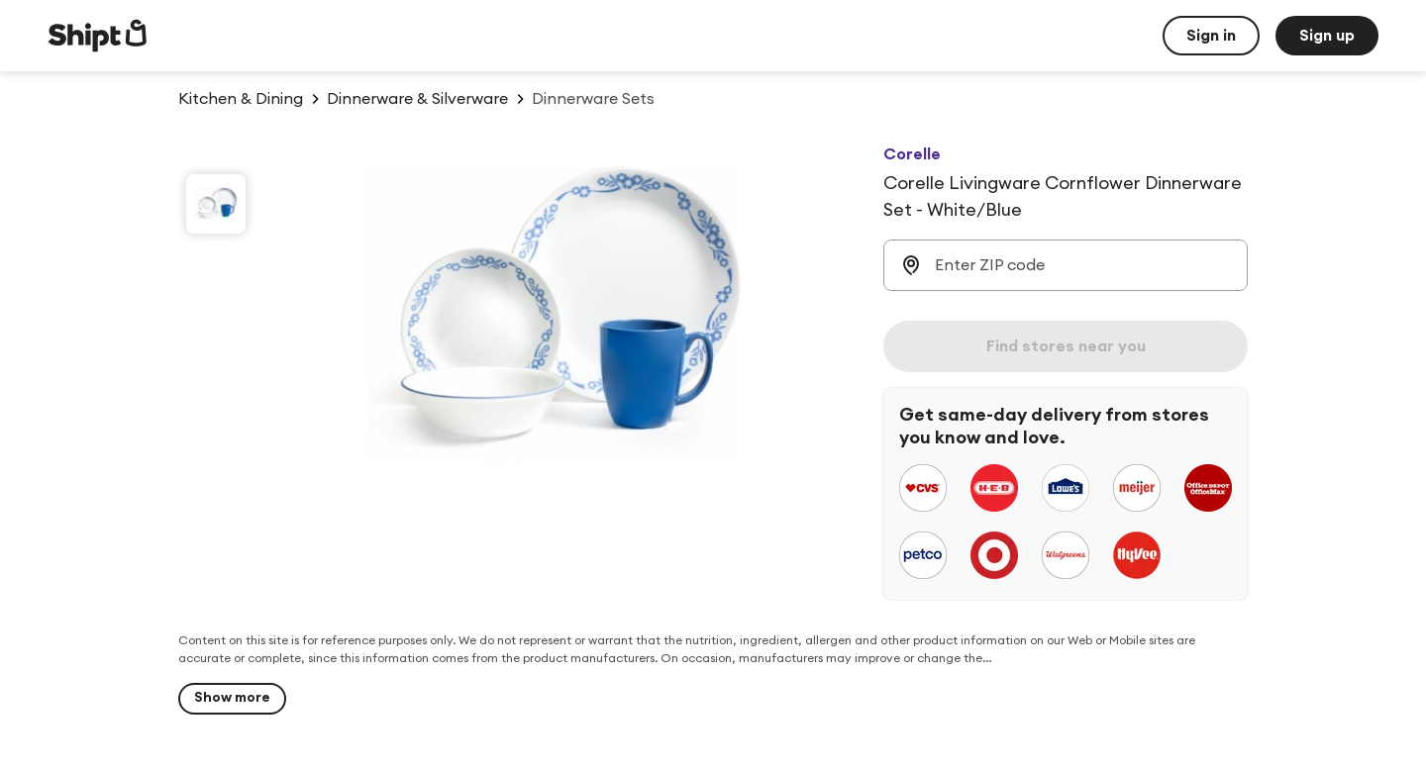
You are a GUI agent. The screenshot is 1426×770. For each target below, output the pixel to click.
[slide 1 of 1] (216, 204)
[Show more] (232, 699)
